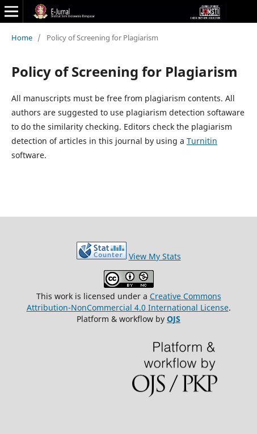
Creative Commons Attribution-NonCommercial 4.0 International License (128, 302)
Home (21, 37)
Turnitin (202, 140)
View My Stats (155, 256)
